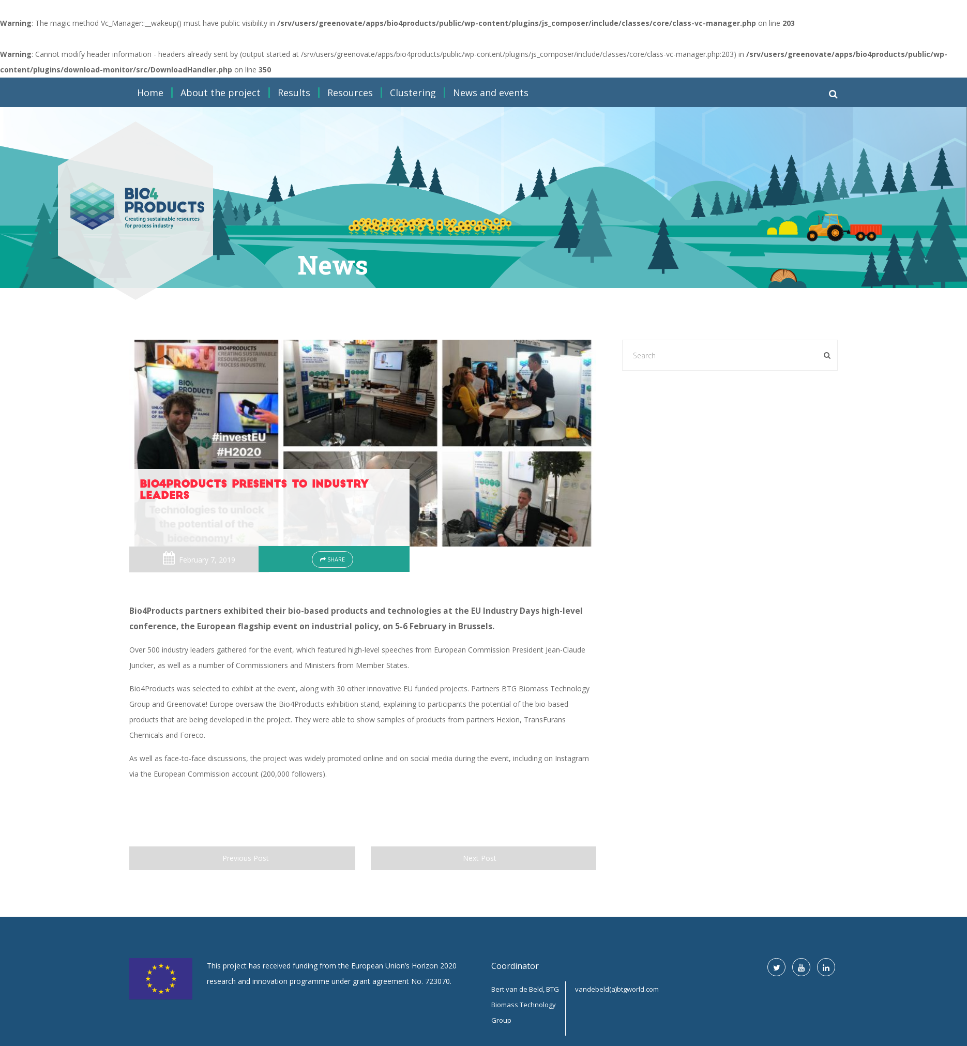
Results (294, 92)
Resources (350, 92)
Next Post (483, 858)
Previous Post (242, 858)
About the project (220, 92)
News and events (490, 92)
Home (150, 92)
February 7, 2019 (207, 560)
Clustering (413, 92)
